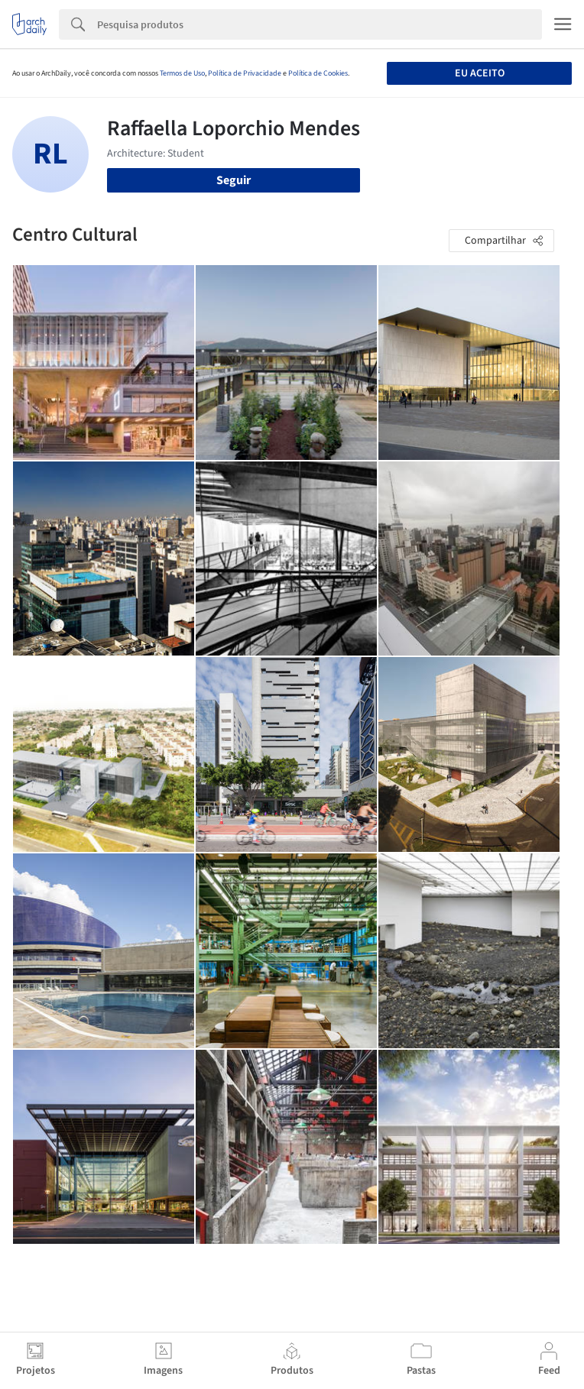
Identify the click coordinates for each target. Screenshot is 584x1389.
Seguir (233, 180)
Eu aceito (480, 73)
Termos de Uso (182, 73)
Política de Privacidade (244, 73)
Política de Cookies (318, 73)
